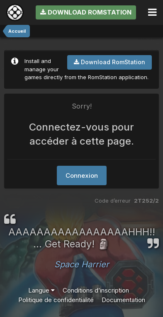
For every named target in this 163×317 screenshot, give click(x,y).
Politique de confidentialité (56, 300)
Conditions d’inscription (96, 290)
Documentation (123, 300)
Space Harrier (81, 264)
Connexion (82, 175)
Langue (41, 290)
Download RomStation (85, 12)
